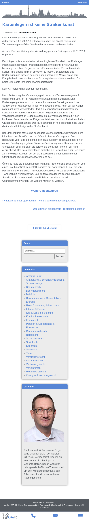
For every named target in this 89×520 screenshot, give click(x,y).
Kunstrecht (31, 32)
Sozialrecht (32, 342)
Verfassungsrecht (35, 364)
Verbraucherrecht (35, 357)
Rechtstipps (82, 3)
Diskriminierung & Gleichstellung (43, 298)
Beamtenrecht (34, 287)
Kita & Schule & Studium (39, 313)
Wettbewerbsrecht (36, 371)
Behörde (22, 32)
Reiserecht (32, 335)
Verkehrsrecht (33, 368)
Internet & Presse (35, 309)
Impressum (37, 502)
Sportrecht (32, 346)
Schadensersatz (35, 338)
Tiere (29, 353)
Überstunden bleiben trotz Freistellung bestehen (59, 209)
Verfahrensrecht (35, 360)
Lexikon (5, 3)
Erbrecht (30, 301)
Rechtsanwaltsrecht (37, 331)
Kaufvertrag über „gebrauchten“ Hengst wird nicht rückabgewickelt (40, 200)
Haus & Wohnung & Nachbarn (42, 305)
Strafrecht (31, 349)
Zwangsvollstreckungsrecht (41, 375)
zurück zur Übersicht (44, 228)
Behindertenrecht (35, 290)
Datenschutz (50, 502)
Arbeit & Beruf (34, 276)
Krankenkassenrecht (37, 316)
